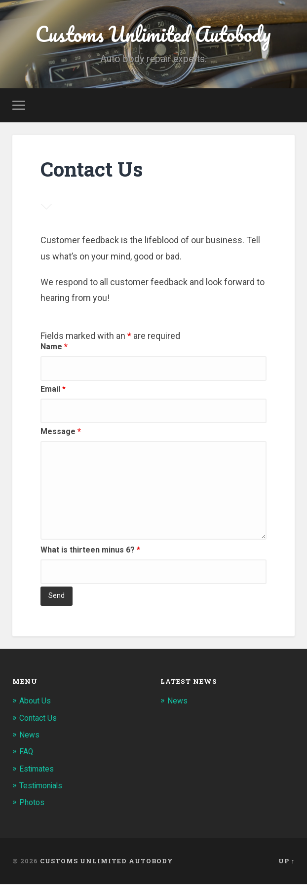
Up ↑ (286, 862)
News (29, 736)
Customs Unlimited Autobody (153, 34)
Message (60, 433)
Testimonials (43, 787)
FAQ (27, 753)
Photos (32, 804)
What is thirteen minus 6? (90, 551)
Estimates (38, 770)
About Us (36, 702)
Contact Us (40, 719)
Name (54, 348)
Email (53, 391)
